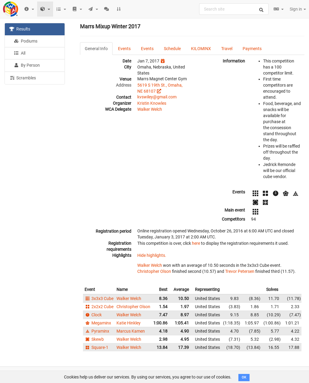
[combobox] (234, 9)
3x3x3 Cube (98, 298)
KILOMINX (201, 48)
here (196, 243)
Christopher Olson (154, 271)
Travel (226, 48)
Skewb (94, 339)
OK (244, 377)
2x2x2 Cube (98, 306)
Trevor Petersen (239, 271)
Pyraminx (96, 331)
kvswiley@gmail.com (157, 96)
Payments (252, 48)
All (19, 53)
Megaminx (97, 323)
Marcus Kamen (130, 331)
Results (19, 29)
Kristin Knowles (151, 103)
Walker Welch (149, 109)
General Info (96, 48)
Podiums (25, 41)
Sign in (298, 9)
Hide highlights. (151, 255)
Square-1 (96, 347)
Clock (93, 314)
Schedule (172, 48)
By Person (27, 65)
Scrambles (22, 77)
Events (124, 48)
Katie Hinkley (128, 323)
